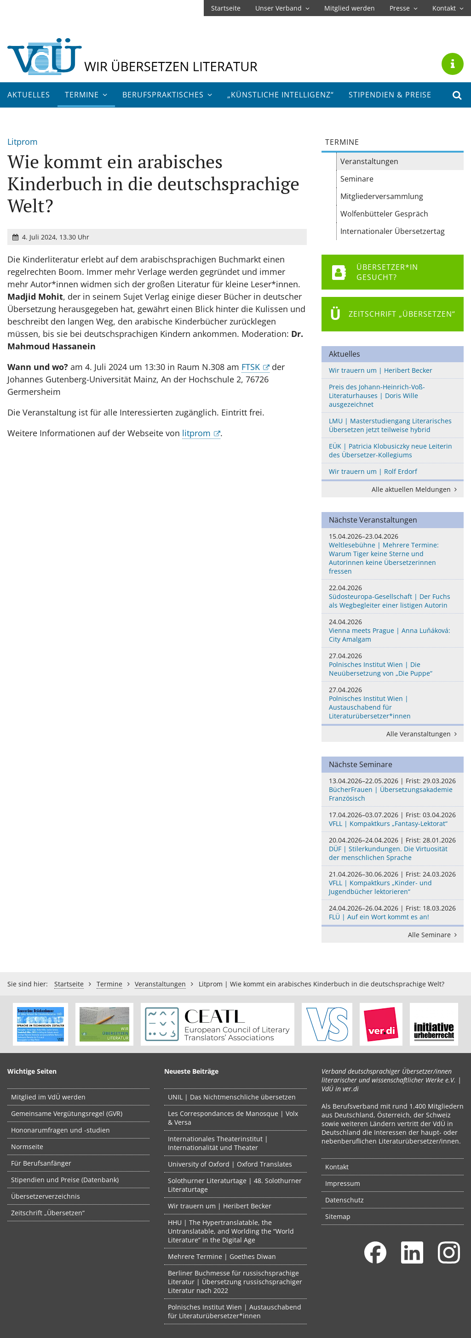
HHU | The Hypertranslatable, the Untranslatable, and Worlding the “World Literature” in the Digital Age (231, 1231)
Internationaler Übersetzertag (392, 231)
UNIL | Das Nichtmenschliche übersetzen (232, 1097)
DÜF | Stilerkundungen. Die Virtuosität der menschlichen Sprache (392, 849)
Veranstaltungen (369, 161)
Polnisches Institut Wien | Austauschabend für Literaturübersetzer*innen (392, 702)
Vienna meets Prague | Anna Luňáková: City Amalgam (392, 630)
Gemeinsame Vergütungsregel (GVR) (66, 1113)
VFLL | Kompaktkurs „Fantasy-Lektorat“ (392, 819)
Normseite (27, 1146)
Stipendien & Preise (390, 95)
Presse (404, 8)
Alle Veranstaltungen (423, 733)
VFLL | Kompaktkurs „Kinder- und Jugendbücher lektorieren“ (392, 883)
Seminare (356, 179)
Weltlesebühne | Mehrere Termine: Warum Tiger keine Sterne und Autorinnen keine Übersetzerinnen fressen (392, 553)
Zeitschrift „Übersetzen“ (48, 1212)
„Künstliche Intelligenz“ (280, 95)
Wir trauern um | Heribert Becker (380, 370)
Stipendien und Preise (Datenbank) (65, 1179)
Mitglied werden (349, 8)
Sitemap (337, 1216)
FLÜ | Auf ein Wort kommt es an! (392, 912)
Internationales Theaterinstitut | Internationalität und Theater (218, 1143)
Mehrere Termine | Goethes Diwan (222, 1256)
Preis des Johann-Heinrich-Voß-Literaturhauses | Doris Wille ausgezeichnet (377, 395)
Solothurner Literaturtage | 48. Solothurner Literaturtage (235, 1185)
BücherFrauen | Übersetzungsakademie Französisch (392, 789)
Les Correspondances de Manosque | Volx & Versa (233, 1118)
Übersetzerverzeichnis (45, 1196)
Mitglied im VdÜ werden (48, 1097)
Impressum (342, 1183)
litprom (196, 432)
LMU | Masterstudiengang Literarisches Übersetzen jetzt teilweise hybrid (390, 425)
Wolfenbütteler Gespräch (384, 214)
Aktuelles (28, 95)
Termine (86, 95)
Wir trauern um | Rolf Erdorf (373, 471)
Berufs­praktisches (167, 95)
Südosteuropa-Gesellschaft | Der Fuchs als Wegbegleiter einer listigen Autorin (392, 596)
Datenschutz (344, 1200)
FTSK (250, 366)
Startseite (226, 8)
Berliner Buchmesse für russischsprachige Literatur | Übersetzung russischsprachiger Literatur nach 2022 (235, 1282)
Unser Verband (282, 8)
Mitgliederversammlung (381, 196)
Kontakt (448, 8)
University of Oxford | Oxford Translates (230, 1164)
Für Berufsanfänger (41, 1163)
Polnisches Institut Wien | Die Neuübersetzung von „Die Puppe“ (392, 664)
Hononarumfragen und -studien (60, 1130)
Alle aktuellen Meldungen (416, 489)
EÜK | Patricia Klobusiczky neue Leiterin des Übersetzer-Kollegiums (390, 450)
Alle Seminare (434, 934)
